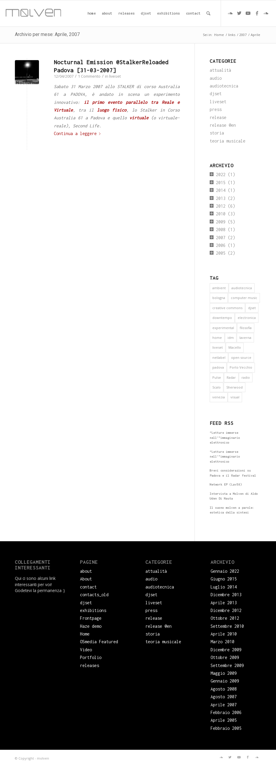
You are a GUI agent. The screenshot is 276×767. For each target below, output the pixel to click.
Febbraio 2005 (226, 728)
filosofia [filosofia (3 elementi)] (246, 327)
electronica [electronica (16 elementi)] (247, 317)
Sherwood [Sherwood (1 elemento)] (234, 387)
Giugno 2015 (224, 578)
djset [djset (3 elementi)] (252, 308)
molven (43, 758)
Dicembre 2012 (226, 610)
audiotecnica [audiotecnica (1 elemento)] (241, 288)
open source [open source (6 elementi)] (241, 357)
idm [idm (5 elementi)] (231, 337)
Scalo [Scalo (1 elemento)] (216, 387)
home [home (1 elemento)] (217, 337)
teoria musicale (227, 140)
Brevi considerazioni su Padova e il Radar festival (233, 473)
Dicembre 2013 (226, 594)
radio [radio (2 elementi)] (246, 377)
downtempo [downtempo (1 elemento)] (222, 317)
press (216, 109)
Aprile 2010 (224, 633)
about (86, 571)
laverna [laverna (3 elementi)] (245, 337)
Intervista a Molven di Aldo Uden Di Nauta (234, 496)
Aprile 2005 (224, 720)
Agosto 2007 (224, 696)
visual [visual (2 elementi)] (234, 397)
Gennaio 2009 (225, 680)
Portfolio (90, 657)
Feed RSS (221, 423)
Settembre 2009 (227, 665)
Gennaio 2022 (225, 571)
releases (89, 665)
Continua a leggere (78, 133)
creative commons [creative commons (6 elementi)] (227, 308)
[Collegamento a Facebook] (257, 13)
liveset (115, 76)
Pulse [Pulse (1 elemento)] (216, 377)
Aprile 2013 (224, 602)
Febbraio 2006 (226, 712)
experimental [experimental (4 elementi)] (223, 327)
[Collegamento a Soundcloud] (230, 13)
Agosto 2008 (224, 688)
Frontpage (90, 618)
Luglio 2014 (224, 586)
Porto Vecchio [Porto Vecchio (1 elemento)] (241, 367)
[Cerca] (208, 13)
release (218, 117)
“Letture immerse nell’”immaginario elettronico (225, 437)
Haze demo (90, 626)
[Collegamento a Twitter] (239, 13)
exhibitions (93, 610)
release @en (223, 125)
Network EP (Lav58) (226, 484)
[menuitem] (91, 13)
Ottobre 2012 (225, 618)
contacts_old (94, 594)
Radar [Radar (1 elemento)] (231, 377)
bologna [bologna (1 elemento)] (218, 297)
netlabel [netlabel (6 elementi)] (218, 357)
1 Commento (89, 76)
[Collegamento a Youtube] (248, 13)
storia (217, 132)
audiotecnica (224, 85)
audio (216, 78)
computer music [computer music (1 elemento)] (244, 297)
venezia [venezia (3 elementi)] (218, 397)
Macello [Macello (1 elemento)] (234, 347)
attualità (220, 70)
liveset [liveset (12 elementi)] (217, 347)
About (86, 578)
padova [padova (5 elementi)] (218, 367)
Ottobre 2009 (225, 657)
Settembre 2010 (227, 626)
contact (88, 586)
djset (216, 93)
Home (85, 633)
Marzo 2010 (222, 641)
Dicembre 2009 (226, 649)
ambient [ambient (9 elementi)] (219, 288)
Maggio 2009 (224, 673)
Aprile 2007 (224, 704)
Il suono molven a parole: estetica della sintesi (232, 510)
